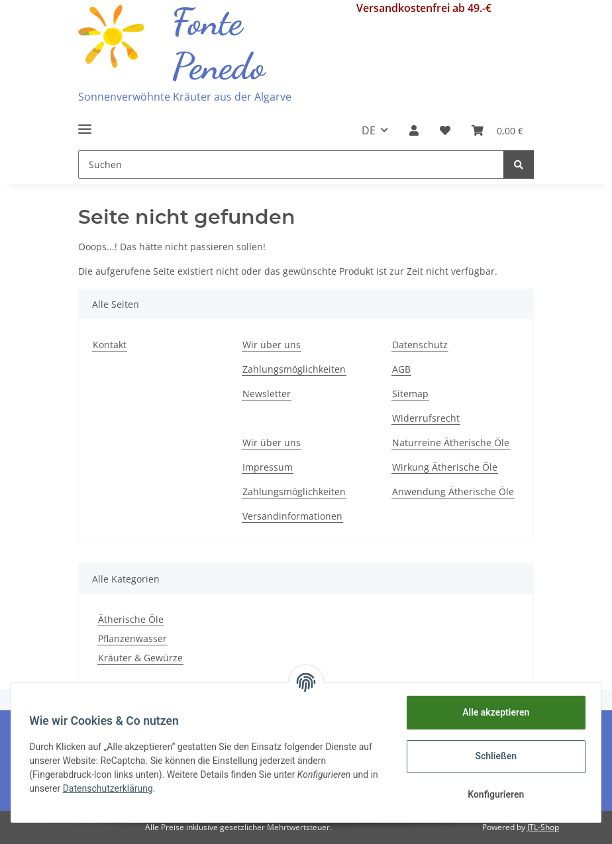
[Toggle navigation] (84, 123)
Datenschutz (420, 344)
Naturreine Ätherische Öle (450, 442)
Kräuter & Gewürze (140, 657)
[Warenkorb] (497, 130)
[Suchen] (291, 164)
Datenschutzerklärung (121, 788)
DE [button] (369, 130)
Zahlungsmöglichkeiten (294, 369)
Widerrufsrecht (426, 418)
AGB (401, 369)
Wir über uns (271, 344)
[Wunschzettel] (445, 130)
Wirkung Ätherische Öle (444, 467)
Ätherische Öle (131, 619)
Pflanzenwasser (132, 638)
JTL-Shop (543, 827)
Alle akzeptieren (492, 712)
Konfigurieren (492, 794)
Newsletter (266, 393)
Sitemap (410, 393)
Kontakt (110, 344)
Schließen (493, 756)
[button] (414, 130)
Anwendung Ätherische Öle (453, 491)
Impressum (267, 467)
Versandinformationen (292, 516)
